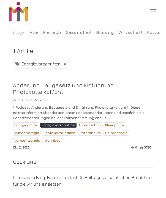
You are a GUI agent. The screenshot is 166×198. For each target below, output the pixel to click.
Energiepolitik (25, 125)
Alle (34, 32)
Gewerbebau (90, 125)
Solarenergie (116, 133)
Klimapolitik (114, 125)
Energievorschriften (58, 125)
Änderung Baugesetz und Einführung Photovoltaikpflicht (63, 88)
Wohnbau (53, 140)
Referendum (90, 133)
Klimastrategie (26, 133)
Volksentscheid (27, 140)
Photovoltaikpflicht (59, 133)
